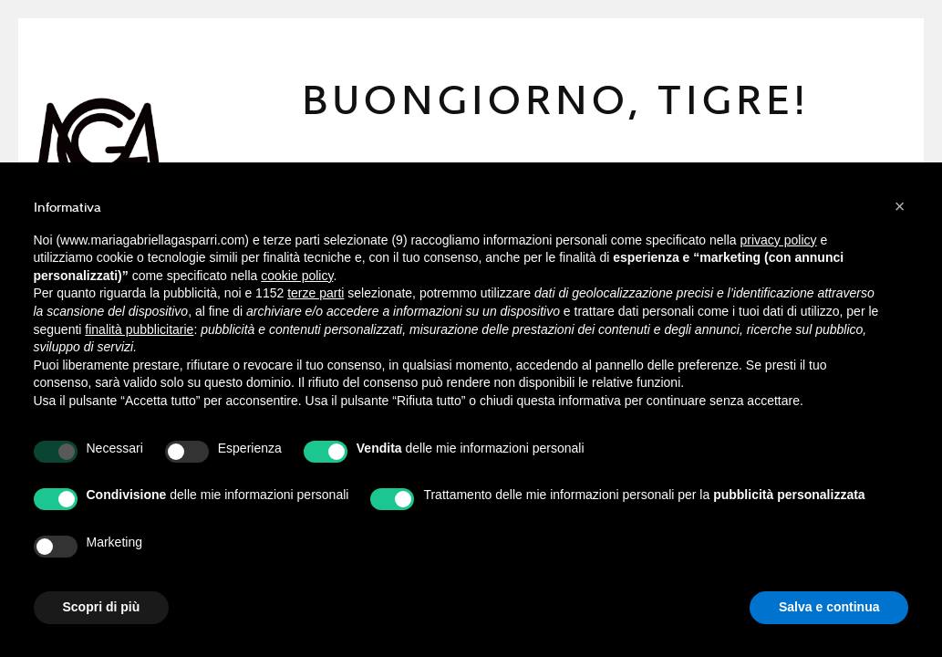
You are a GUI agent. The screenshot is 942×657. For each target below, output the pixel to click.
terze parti (315, 293)
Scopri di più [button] (101, 607)
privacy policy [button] (778, 240)
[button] (900, 206)
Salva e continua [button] (829, 607)
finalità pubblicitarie (139, 329)
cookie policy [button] (297, 275)
